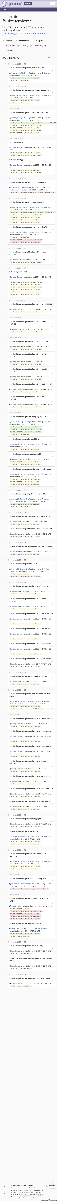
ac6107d (50, 782)
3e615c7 (50, 871)
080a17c (50, 228)
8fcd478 (50, 811)
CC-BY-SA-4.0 (27, 1194)
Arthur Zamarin (17, 146)
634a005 (50, 161)
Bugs (27, 45)
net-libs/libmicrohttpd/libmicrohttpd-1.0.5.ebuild (25, 78)
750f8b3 (50, 491)
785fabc (50, 383)
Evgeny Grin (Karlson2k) (20, 73)
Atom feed (50, 58)
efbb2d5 (50, 183)
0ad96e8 (50, 144)
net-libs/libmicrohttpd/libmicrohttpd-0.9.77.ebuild (25, 127)
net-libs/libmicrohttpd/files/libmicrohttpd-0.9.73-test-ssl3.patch (29, 878)
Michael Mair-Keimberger (21, 186)
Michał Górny (16, 307)
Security (40, 45)
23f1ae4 (50, 437)
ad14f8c (50, 893)
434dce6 (50, 597)
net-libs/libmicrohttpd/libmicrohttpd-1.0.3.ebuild (25, 100)
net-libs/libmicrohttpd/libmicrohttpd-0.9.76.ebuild (25, 240)
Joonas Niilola (16, 385)
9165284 (50, 467)
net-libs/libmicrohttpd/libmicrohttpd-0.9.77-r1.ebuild (26, 124)
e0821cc (50, 654)
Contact (52, 1186)
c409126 (50, 624)
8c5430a (50, 757)
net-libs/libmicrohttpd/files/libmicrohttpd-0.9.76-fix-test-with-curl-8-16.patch (33, 122)
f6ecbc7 (50, 582)
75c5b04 (50, 770)
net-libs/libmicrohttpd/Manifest (19, 80)
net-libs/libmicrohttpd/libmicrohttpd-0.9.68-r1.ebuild (26, 900)
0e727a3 (50, 272)
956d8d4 (50, 937)
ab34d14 (50, 70)
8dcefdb (50, 513)
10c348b (50, 639)
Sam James (48, 73)
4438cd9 (50, 356)
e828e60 (50, 543)
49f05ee (50, 304)
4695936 (50, 452)
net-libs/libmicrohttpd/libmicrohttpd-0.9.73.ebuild (25, 905)
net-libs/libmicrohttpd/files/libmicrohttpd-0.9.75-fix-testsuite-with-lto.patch (32, 191)
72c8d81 (50, 114)
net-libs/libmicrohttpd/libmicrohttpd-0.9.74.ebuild (25, 908)
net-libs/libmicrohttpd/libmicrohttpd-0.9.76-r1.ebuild (26, 238)
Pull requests (12, 45)
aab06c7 (50, 952)
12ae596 (50, 915)
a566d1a (50, 848)
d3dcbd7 (50, 691)
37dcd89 (50, 794)
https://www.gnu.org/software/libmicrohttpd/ (24, 33)
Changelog (8, 50)
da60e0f (50, 671)
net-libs (12, 17)
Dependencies (22, 41)
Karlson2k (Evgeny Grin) (20, 417)
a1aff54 (50, 415)
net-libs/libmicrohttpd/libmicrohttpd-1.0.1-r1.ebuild (25, 129)
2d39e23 (50, 203)
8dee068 (50, 255)
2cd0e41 (50, 969)
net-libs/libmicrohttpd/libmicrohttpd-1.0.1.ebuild (25, 132)
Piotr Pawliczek (17, 917)
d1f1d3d (50, 324)
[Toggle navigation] (5, 9)
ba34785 (50, 740)
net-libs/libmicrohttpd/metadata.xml (42, 701)
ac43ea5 (50, 713)
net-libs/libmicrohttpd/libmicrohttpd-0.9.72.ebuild (25, 903)
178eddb (50, 398)
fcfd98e (50, 824)
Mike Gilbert (16, 545)
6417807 (50, 609)
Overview (7, 41)
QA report (37, 41)
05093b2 (50, 526)
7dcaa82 (50, 725)
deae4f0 (50, 92)
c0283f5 (50, 560)
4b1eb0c (50, 341)
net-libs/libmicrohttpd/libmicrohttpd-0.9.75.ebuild (25, 570)
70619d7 (50, 371)
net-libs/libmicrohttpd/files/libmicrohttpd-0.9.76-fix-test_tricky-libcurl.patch (32, 211)
